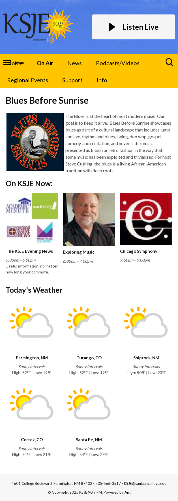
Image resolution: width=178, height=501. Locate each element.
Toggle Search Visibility (170, 64)
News (74, 63)
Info (102, 80)
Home (15, 63)
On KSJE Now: (29, 183)
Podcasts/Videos (118, 63)
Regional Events (27, 80)
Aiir (127, 492)
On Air (45, 63)
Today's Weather (34, 289)
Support (72, 80)
